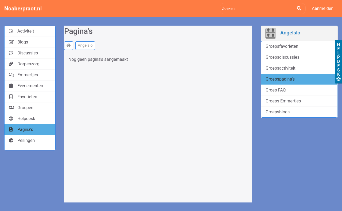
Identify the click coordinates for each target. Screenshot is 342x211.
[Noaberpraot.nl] (68, 45)
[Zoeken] (262, 8)
